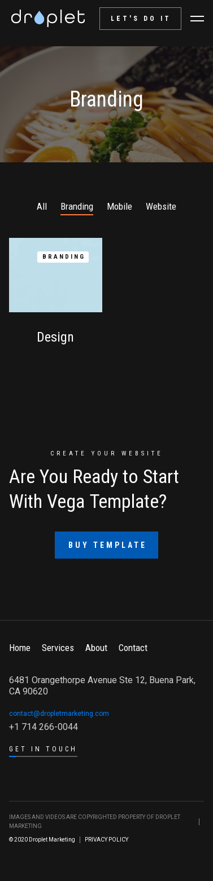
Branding (76, 206)
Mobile (119, 206)
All (42, 206)
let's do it (141, 19)
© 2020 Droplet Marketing (42, 839)
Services (58, 647)
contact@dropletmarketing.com (59, 714)
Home (20, 647)
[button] (197, 18)
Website (161, 206)
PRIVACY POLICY (106, 839)
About (96, 647)
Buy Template (107, 545)
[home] (48, 18)
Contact (133, 647)
